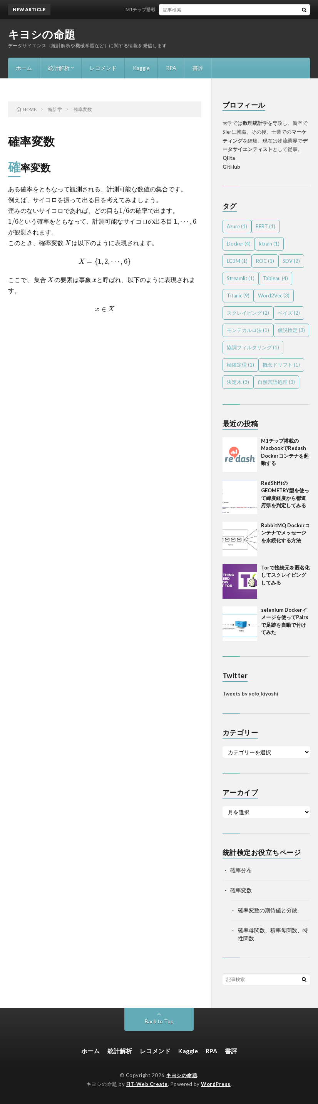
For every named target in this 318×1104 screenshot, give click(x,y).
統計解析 (59, 68)
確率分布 (241, 870)
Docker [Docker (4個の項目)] (239, 244)
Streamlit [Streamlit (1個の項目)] (240, 278)
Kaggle (141, 68)
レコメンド (103, 68)
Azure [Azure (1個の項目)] (237, 226)
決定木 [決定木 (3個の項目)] (238, 382)
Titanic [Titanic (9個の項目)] (238, 295)
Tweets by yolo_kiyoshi (250, 694)
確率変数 (241, 890)
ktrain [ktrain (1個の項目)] (269, 244)
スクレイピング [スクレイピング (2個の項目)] (248, 313)
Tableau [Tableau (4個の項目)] (275, 278)
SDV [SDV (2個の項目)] (291, 261)
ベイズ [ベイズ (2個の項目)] (289, 313)
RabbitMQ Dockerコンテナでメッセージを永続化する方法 (285, 532)
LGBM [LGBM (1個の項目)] (237, 261)
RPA (171, 68)
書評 (197, 68)
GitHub (231, 167)
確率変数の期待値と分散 (267, 910)
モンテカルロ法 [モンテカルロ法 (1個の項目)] (248, 330)
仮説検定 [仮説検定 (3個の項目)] (291, 330)
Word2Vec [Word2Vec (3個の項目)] (274, 295)
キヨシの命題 (41, 34)
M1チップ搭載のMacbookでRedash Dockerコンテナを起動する (195, 9)
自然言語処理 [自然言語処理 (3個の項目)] (276, 382)
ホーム (24, 68)
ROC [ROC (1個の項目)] (265, 261)
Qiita (229, 158)
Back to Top (159, 1021)
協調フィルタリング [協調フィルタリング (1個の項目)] (253, 347)
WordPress (216, 1084)
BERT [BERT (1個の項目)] (265, 226)
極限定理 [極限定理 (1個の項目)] (240, 365)
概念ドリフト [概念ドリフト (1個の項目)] (281, 365)
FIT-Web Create (147, 1084)
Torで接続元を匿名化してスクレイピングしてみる (285, 575)
